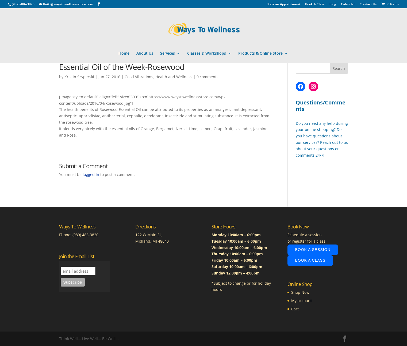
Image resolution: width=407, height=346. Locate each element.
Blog (332, 4)
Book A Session (312, 249)
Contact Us (368, 4)
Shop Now (300, 292)
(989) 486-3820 (85, 234)
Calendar (348, 4)
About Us (144, 53)
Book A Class (315, 4)
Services (167, 53)
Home (123, 53)
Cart (295, 308)
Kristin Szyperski (79, 76)
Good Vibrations (139, 76)
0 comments (207, 76)
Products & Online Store (260, 53)
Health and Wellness (173, 76)
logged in (91, 174)
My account (301, 300)
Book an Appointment (283, 4)
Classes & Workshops (206, 53)
